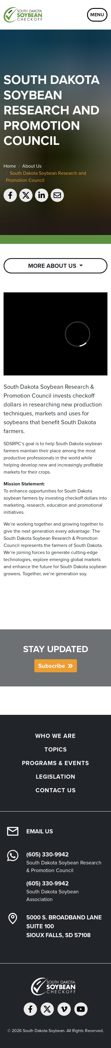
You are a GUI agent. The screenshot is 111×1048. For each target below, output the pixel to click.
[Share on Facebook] (10, 195)
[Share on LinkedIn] (41, 195)
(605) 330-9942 (47, 854)
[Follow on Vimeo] (64, 1009)
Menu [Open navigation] (97, 14)
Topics (55, 749)
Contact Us (56, 790)
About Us (31, 166)
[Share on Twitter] (26, 195)
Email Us (39, 831)
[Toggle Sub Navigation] (55, 265)
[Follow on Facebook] (30, 1009)
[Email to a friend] (57, 195)
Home (10, 166)
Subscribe (51, 665)
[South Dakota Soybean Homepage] (24, 15)
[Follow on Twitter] (47, 1009)
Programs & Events (55, 763)
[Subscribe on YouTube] (81, 1009)
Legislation (55, 776)
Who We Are (55, 735)
